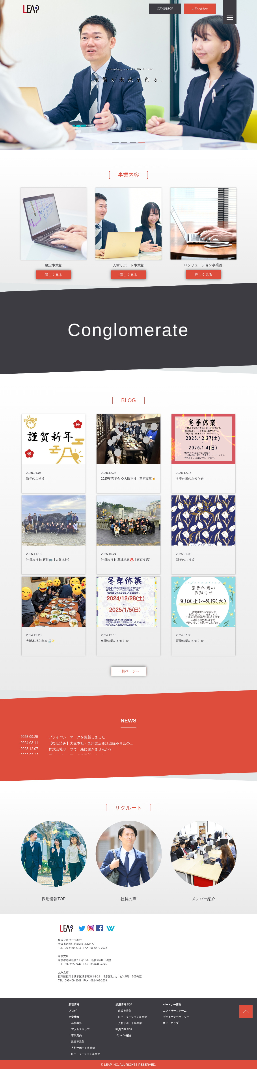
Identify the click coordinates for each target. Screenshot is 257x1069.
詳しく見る (53, 275)
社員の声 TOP (123, 1029)
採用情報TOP (165, 8)
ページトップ (246, 1011)
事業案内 (76, 1035)
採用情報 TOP (123, 1004)
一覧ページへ (128, 671)
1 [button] (115, 143)
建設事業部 (77, 1041)
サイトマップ (171, 1023)
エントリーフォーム (174, 1010)
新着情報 (74, 1004)
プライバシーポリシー (176, 1016)
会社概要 (76, 1023)
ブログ (72, 1010)
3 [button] (133, 143)
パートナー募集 (172, 1004)
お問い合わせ (200, 8)
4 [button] (141, 143)
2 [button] (124, 143)
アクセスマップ (80, 1029)
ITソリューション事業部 (85, 1054)
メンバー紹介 (123, 1035)
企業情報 (74, 1016)
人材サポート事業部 (83, 1047)
